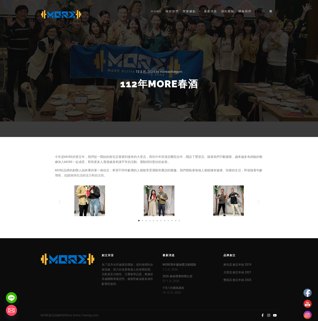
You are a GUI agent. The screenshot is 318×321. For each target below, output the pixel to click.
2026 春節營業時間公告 (178, 276)
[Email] (11, 310)
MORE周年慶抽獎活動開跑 (179, 264)
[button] (59, 201)
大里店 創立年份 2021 (237, 272)
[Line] (11, 297)
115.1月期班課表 (173, 288)
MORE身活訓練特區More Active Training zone (69, 315)
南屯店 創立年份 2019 (237, 264)
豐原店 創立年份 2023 (237, 280)
